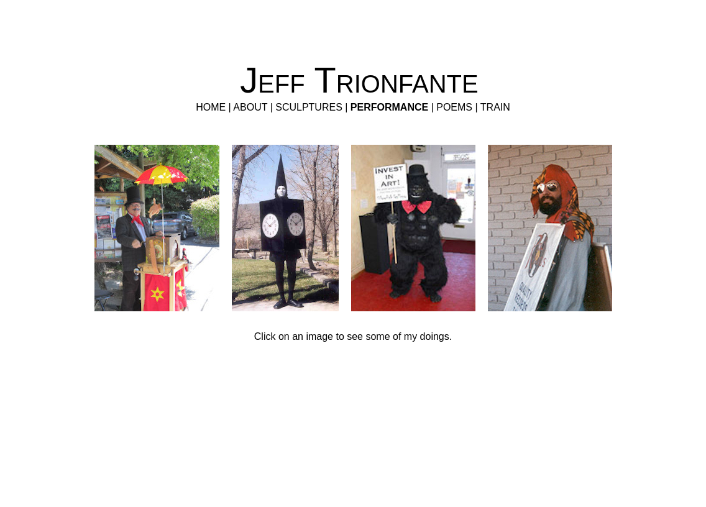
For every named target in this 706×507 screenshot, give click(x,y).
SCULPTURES (308, 107)
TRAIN (495, 107)
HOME (211, 107)
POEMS (454, 107)
